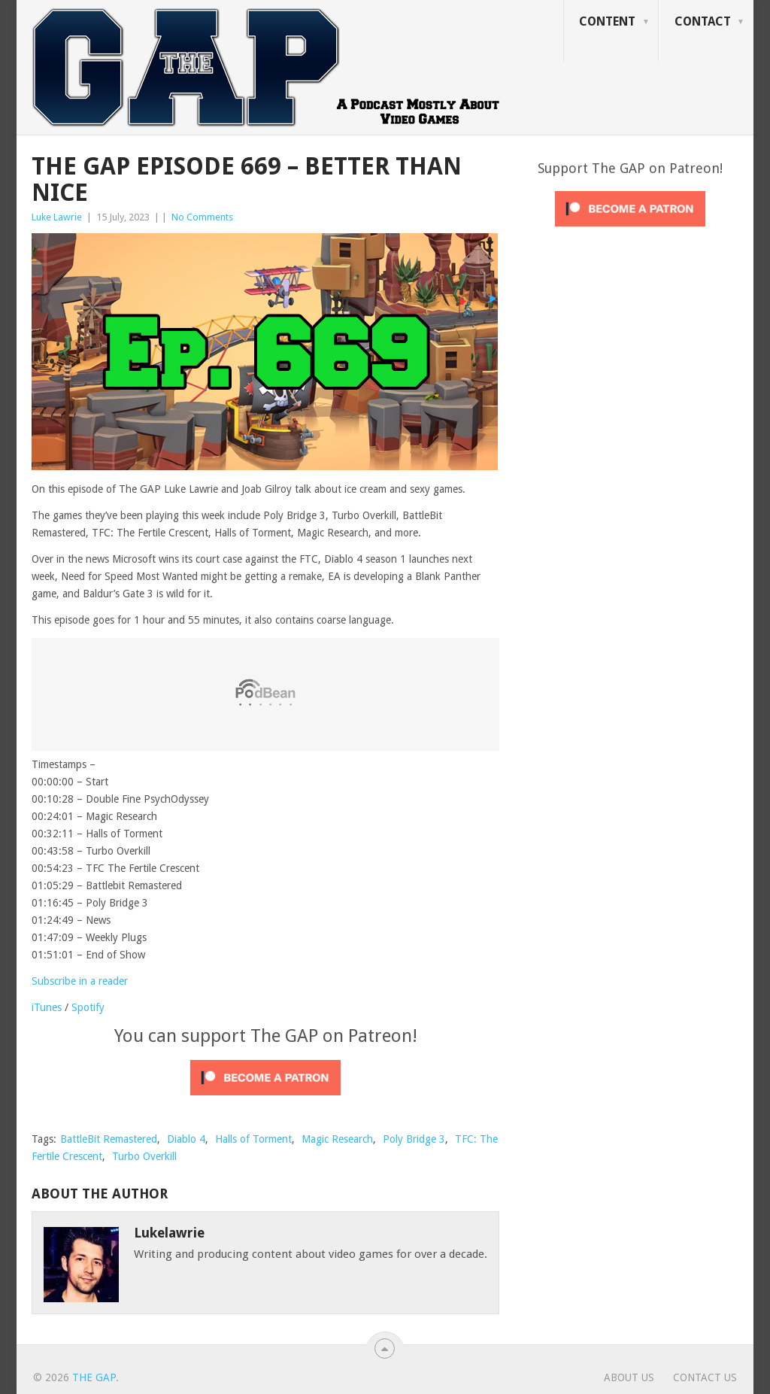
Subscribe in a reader (80, 981)
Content (607, 21)
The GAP (94, 1377)
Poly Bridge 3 (414, 1139)
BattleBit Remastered (108, 1139)
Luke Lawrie (57, 217)
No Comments (202, 217)
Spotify (88, 1007)
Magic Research (337, 1139)
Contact (703, 21)
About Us (629, 1377)
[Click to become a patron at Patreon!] (265, 1099)
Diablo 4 (186, 1139)
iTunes (47, 1007)
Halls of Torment (253, 1139)
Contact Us (705, 1377)
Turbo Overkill (144, 1156)
